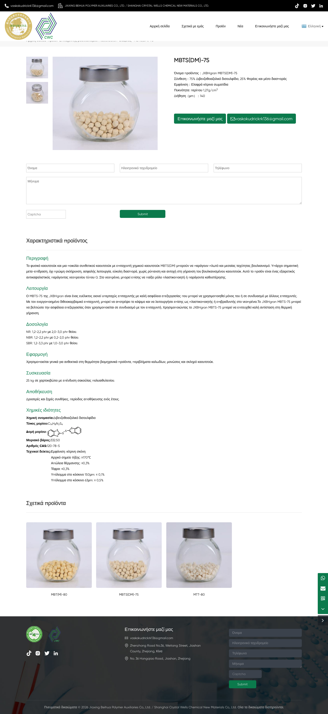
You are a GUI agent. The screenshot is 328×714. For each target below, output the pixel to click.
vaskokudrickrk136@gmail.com (261, 118)
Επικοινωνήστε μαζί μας (272, 26)
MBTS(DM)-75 (129, 594)
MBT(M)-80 (59, 594)
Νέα (240, 26)
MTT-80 (199, 594)
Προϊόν (221, 26)
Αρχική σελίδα (159, 26)
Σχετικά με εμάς (193, 26)
